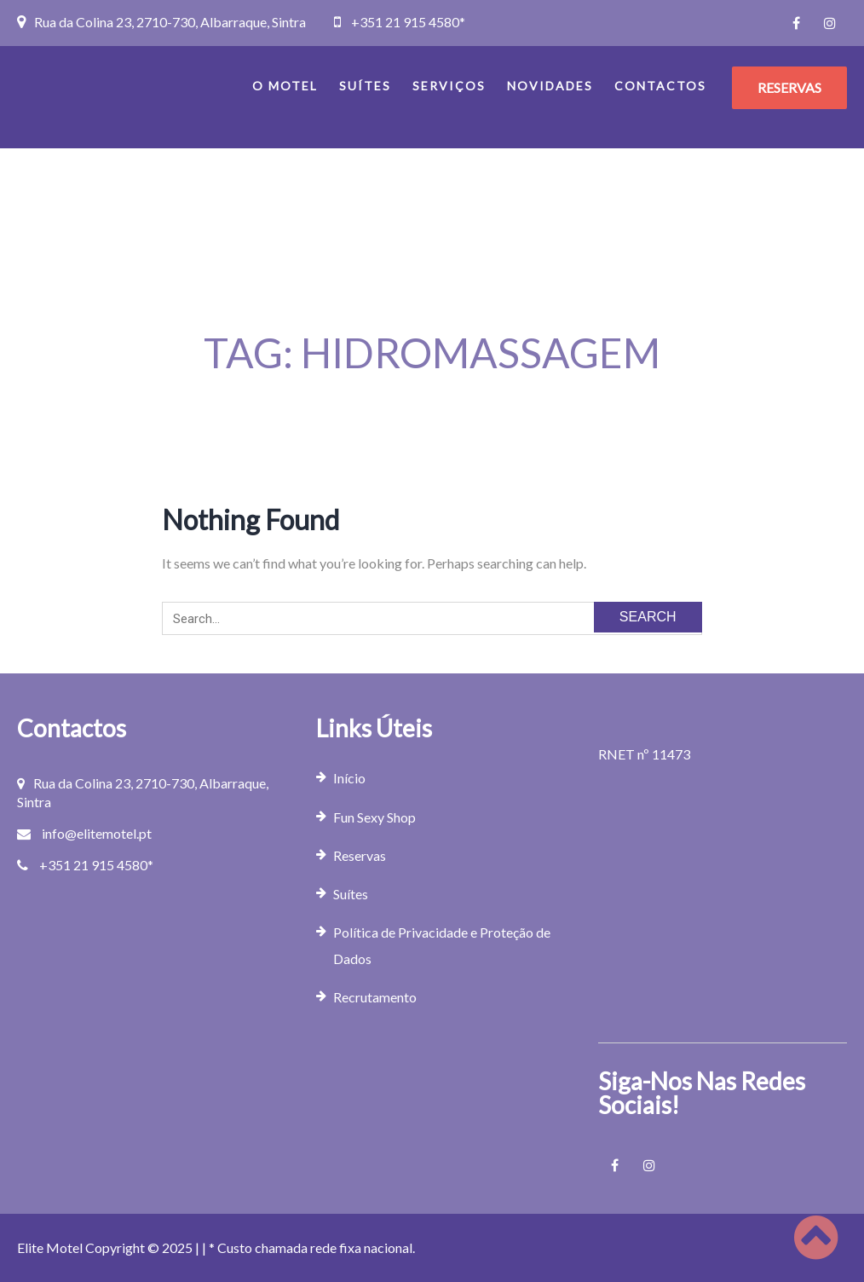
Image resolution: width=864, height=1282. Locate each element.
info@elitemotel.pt (97, 833)
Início (349, 778)
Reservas (359, 855)
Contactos (660, 85)
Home (422, 401)
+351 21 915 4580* (408, 22)
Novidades (550, 85)
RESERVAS (789, 87)
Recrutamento (375, 997)
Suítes (365, 85)
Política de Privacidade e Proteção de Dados (441, 945)
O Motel (285, 85)
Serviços (449, 85)
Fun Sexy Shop (374, 817)
